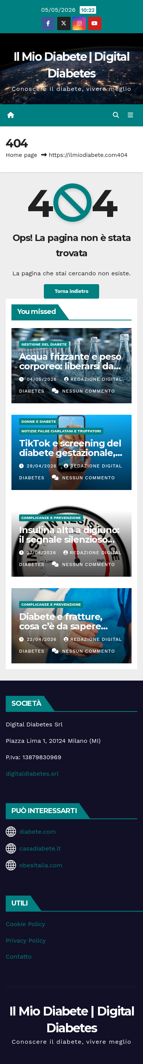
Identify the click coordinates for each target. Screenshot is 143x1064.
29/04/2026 (43, 466)
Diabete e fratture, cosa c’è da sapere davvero (60, 626)
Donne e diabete (38, 421)
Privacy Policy (26, 940)
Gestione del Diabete (44, 344)
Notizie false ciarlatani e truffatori (61, 431)
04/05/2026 (43, 379)
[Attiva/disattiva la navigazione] (130, 115)
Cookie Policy (25, 924)
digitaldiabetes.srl (32, 773)
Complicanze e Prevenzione (51, 518)
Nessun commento (88, 391)
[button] (116, 115)
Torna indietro (71, 291)
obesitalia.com (40, 865)
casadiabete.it (40, 848)
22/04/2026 (42, 639)
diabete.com (37, 831)
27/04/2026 (42, 552)
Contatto (19, 956)
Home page (21, 155)
